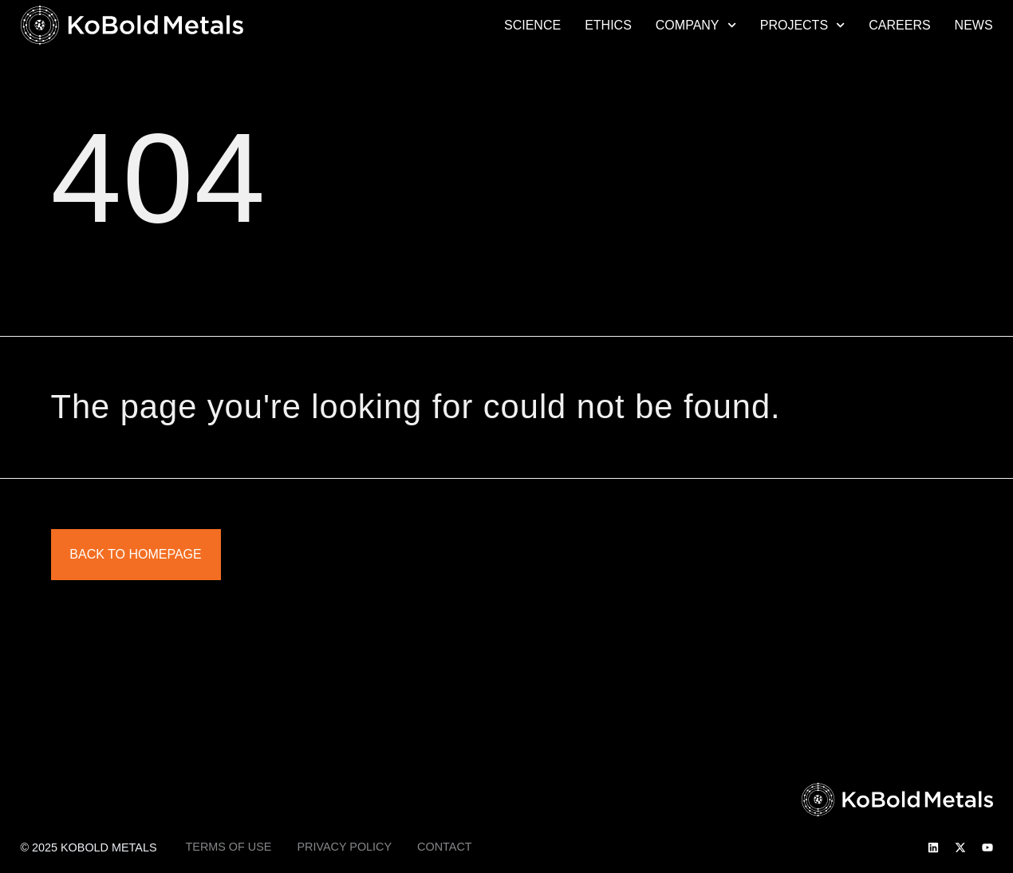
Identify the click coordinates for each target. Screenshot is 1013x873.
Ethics (608, 25)
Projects (802, 26)
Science (532, 25)
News (974, 25)
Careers (899, 25)
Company (696, 26)
